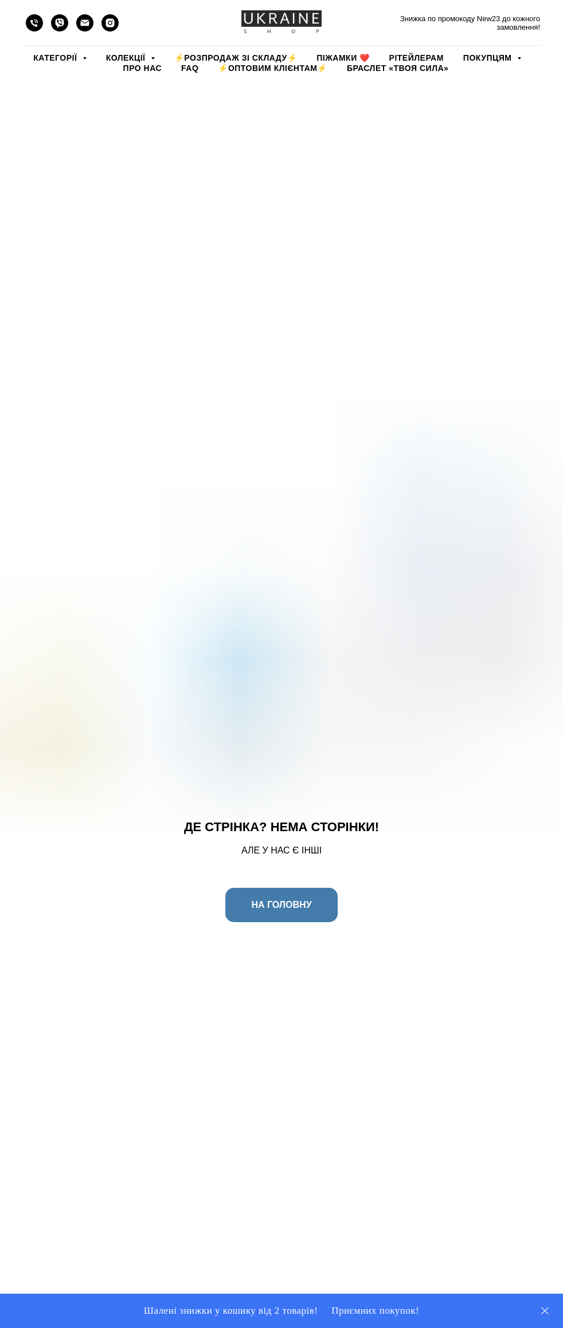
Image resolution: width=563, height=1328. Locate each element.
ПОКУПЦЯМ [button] (488, 57)
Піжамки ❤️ (342, 57)
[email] (84, 22)
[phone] (34, 22)
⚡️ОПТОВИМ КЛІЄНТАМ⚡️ (272, 68)
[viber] (59, 22)
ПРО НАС (142, 68)
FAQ (189, 68)
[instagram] (110, 22)
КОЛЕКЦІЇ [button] (127, 57)
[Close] (545, 1311)
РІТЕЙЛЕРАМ (416, 57)
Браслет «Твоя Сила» (397, 68)
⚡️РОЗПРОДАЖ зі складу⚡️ (235, 57)
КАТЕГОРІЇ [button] (56, 57)
